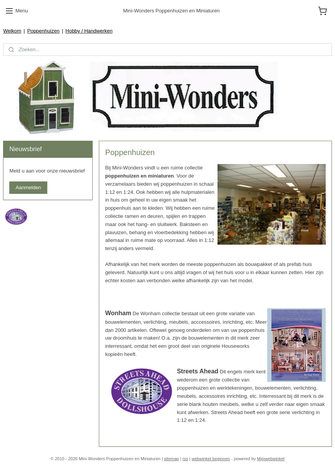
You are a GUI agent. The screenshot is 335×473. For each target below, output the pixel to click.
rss (185, 458)
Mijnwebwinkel (271, 458)
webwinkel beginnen (211, 458)
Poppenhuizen (43, 31)
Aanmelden (28, 187)
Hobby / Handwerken (89, 31)
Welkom (12, 31)
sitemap (171, 458)
